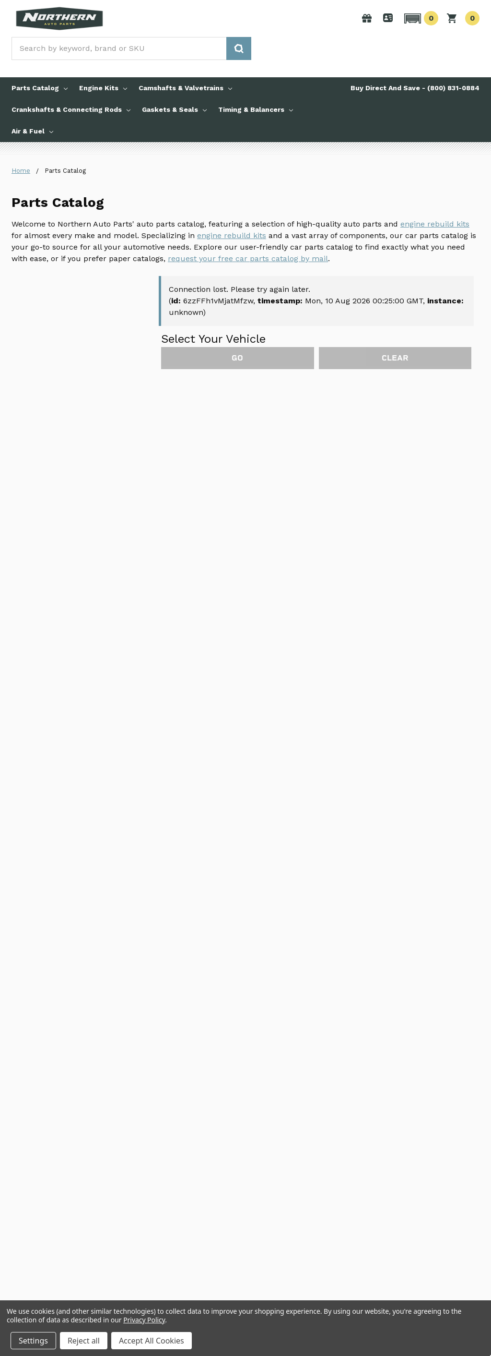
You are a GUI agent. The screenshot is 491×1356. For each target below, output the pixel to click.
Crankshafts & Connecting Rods (71, 109)
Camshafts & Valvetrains (185, 88)
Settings (33, 1340)
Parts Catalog (40, 88)
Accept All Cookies (151, 1340)
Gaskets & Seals (174, 109)
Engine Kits (103, 88)
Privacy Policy (144, 1319)
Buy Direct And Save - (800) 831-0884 (415, 88)
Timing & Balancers (255, 109)
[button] (419, 18)
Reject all (84, 1340)
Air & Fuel (32, 131)
